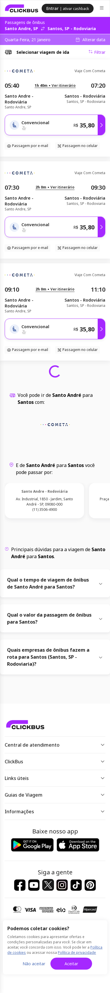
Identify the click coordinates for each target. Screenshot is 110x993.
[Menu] (102, 9)
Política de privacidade (77, 952)
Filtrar (96, 52)
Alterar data (93, 40)
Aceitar (71, 963)
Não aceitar (34, 963)
